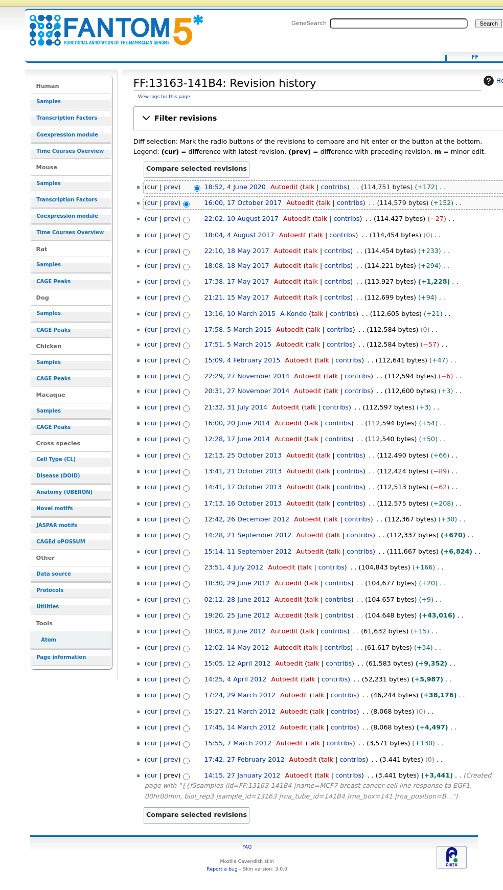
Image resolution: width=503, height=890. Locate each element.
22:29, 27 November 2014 (247, 376)
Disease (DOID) (58, 475)
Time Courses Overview (70, 151)
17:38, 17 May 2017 (236, 281)
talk (309, 187)
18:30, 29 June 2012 (237, 583)
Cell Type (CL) (56, 459)
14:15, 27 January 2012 (242, 775)
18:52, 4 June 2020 (235, 187)
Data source (53, 574)
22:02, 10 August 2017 (241, 218)
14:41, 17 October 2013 (243, 487)
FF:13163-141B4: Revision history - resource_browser (110, 24)
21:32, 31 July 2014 (236, 407)
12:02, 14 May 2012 (236, 647)
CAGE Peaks (53, 281)
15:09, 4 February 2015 (242, 360)
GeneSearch (309, 23)
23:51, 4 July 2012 (234, 567)
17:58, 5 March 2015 (237, 329)
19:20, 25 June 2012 (237, 615)
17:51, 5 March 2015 (237, 344)
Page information (61, 657)
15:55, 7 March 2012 (237, 743)
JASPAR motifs (56, 525)
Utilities (47, 606)
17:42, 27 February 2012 (244, 759)
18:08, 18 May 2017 (236, 265)
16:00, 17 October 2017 (243, 203)
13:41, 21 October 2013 (243, 471)
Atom (48, 640)
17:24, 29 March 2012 (240, 695)
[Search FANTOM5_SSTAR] (399, 23)
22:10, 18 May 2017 (236, 251)
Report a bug (222, 869)
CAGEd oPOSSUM (60, 541)
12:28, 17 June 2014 (237, 439)
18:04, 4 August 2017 (239, 235)
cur (152, 203)
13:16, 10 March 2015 (240, 313)
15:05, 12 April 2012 (237, 663)
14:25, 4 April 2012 (235, 679)
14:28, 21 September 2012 (248, 535)
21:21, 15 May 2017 (236, 297)
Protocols (49, 590)
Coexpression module (67, 135)
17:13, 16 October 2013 (243, 503)
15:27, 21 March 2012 (240, 711)
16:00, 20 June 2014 (237, 423)
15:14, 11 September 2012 (248, 551)
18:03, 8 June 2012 (235, 631)
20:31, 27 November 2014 (247, 391)
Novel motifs (54, 508)
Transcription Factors (66, 118)
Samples (48, 101)
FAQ (247, 847)
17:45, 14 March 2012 (240, 727)
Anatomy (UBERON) (64, 492)
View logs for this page (164, 96)
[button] (321, 118)
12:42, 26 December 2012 (247, 519)
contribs (334, 187)
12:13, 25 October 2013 (243, 455)
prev (171, 187)
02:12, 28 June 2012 (237, 599)
